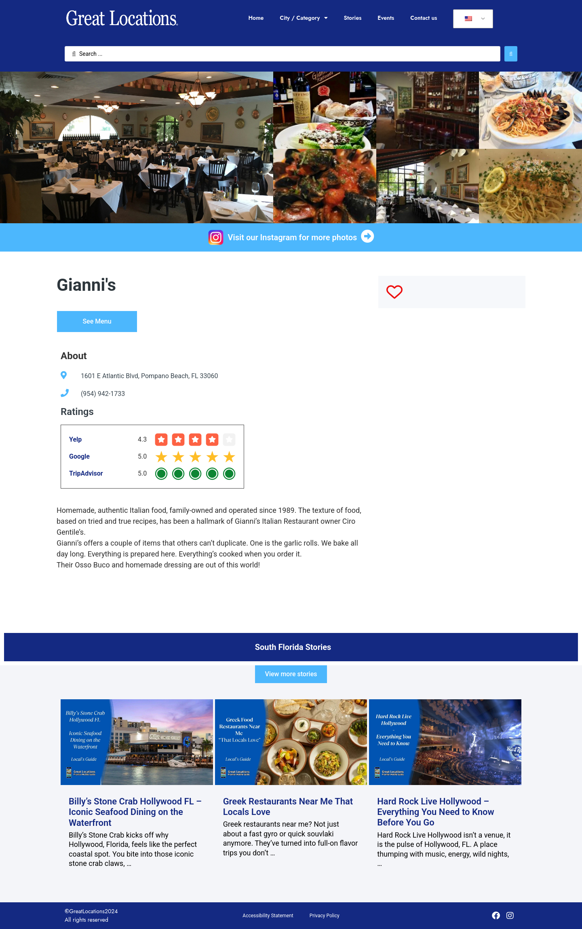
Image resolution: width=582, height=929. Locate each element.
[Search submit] (510, 53)
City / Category (303, 18)
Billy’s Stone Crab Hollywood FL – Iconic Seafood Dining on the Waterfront (135, 812)
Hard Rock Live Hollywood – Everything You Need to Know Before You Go (435, 812)
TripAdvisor (86, 473)
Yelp (75, 439)
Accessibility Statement (267, 915)
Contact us (423, 18)
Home (256, 18)
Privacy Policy (325, 915)
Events (385, 18)
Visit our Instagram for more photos (292, 237)
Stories (353, 18)
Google (79, 456)
